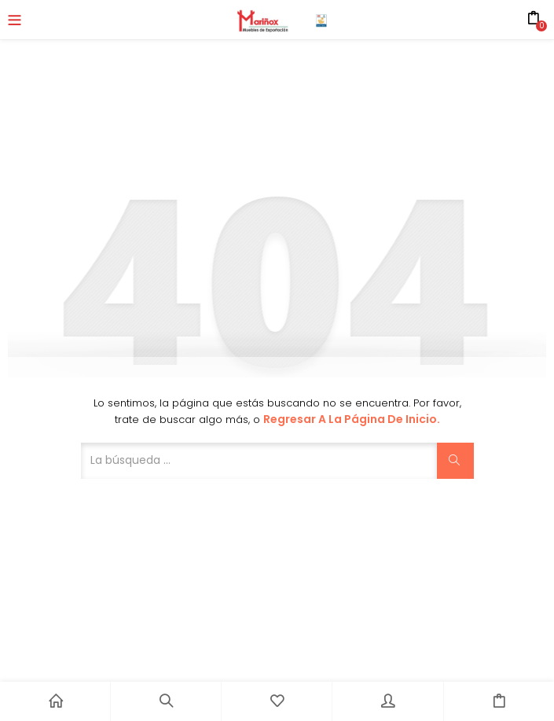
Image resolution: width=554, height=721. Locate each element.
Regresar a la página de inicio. (351, 419)
